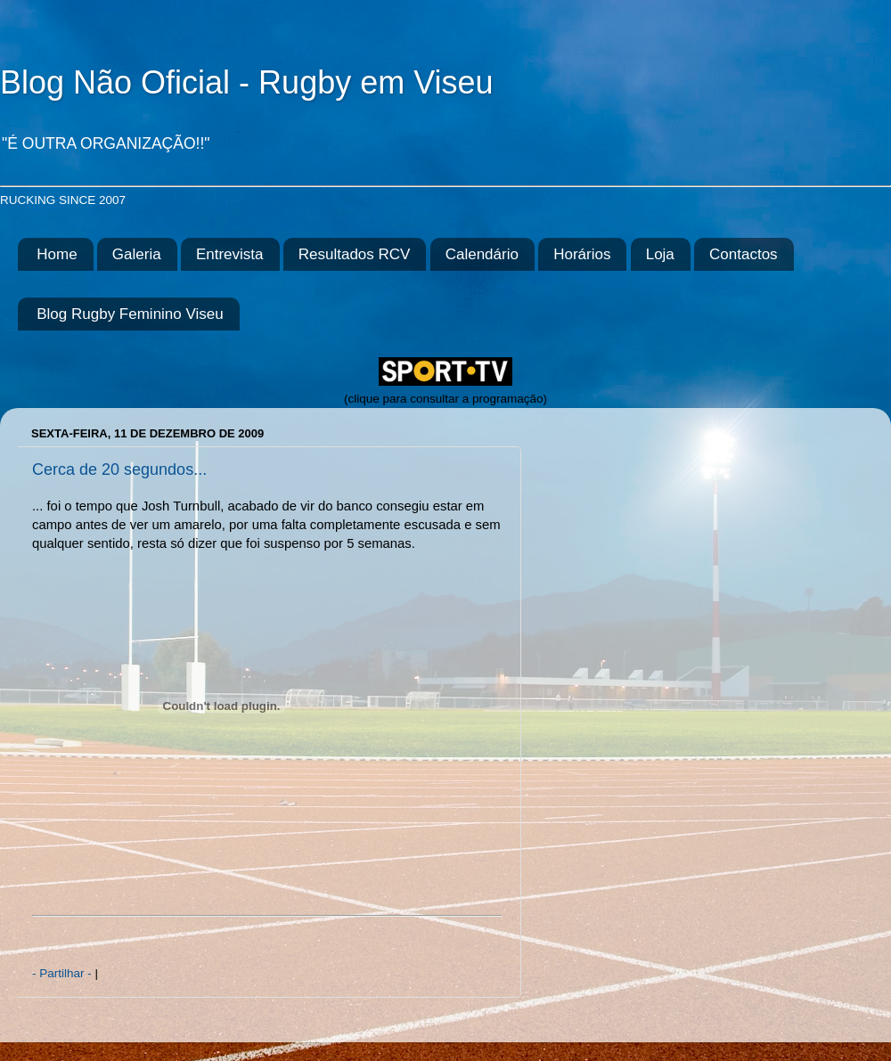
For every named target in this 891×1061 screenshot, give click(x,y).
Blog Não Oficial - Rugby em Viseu (247, 82)
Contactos (743, 254)
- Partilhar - (63, 973)
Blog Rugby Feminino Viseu (130, 314)
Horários (581, 254)
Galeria (136, 254)
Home (57, 254)
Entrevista (230, 254)
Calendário (482, 254)
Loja (660, 254)
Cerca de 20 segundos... (119, 469)
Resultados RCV (354, 254)
